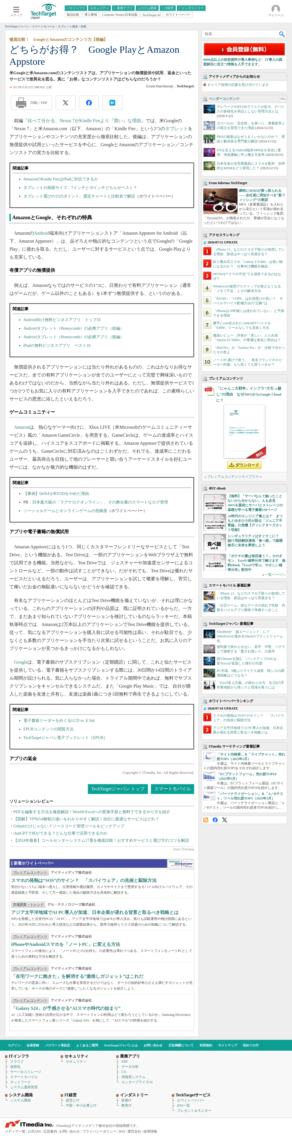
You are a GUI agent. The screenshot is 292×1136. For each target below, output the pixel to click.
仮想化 (15, 1067)
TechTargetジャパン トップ (118, 788)
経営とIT (72, 1100)
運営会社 (134, 1131)
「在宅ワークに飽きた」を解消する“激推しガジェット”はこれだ (77, 976)
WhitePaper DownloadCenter (180, 864)
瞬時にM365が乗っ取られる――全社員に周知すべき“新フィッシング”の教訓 (262, 195)
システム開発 (20, 1100)
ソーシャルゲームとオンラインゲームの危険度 (65, 511)
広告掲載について (181, 1045)
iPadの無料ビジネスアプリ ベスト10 (56, 345)
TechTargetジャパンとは (121, 1045)
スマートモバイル (172, 788)
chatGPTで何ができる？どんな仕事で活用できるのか (60, 833)
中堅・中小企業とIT (81, 1105)
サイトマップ (227, 1045)
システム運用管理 (24, 1087)
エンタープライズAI (137, 1082)
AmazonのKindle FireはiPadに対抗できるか (60, 179)
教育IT (126, 1105)
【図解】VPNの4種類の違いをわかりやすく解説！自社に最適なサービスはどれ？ (86, 819)
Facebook (215, 819)
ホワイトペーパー (190, 1100)
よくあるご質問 (87, 1045)
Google (20, 662)
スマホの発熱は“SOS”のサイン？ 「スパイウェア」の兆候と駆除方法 (84, 880)
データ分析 (130, 1067)
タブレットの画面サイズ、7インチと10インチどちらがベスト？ (80, 188)
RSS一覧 (183, 1105)
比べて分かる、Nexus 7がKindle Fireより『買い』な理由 (84, 120)
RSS (205, 819)
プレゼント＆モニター (194, 1111)
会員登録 (33, 1045)
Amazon (21, 427)
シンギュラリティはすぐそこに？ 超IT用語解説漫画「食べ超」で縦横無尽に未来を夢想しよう (255, 540)
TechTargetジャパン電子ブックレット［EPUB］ (65, 738)
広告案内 (50, 1131)
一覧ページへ (275, 575)
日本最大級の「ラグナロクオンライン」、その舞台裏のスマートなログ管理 (100, 502)
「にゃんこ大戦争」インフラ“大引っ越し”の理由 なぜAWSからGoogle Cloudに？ (248, 394)
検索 (282, 34)
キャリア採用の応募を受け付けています (238, 85)
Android (41, 233)
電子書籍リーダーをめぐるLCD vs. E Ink (59, 720)
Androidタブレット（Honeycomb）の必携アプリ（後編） (73, 337)
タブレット (176, 128)
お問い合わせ (153, 1045)
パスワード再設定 (57, 1045)
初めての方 (251, 1045)
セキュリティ (76, 1062)
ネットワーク (20, 1082)
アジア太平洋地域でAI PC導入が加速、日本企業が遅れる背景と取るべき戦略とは (95, 912)
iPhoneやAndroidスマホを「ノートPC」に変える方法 (65, 944)
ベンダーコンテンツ (224, 99)
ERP (124, 1062)
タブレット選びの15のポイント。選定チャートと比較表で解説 (79, 196)
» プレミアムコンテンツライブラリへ (233, 477)
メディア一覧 (15, 1131)
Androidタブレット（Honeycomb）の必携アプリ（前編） (73, 328)
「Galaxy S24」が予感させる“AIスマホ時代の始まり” (66, 1008)
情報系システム (133, 1077)
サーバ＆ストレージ (25, 1072)
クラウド (17, 1062)
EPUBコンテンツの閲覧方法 (48, 729)
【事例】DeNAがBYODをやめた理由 (56, 494)
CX (123, 1072)
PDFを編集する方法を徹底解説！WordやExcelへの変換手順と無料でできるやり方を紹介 (91, 812)
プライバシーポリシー (99, 1131)
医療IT (126, 1100)
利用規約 (206, 1045)
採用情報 (150, 1131)
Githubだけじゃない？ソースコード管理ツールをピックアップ (68, 826)
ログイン (14, 1045)
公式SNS (34, 1131)
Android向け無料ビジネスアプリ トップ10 (62, 320)
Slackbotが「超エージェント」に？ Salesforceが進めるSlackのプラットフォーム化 (250, 636)
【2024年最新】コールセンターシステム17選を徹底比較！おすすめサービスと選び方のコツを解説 (101, 840)
